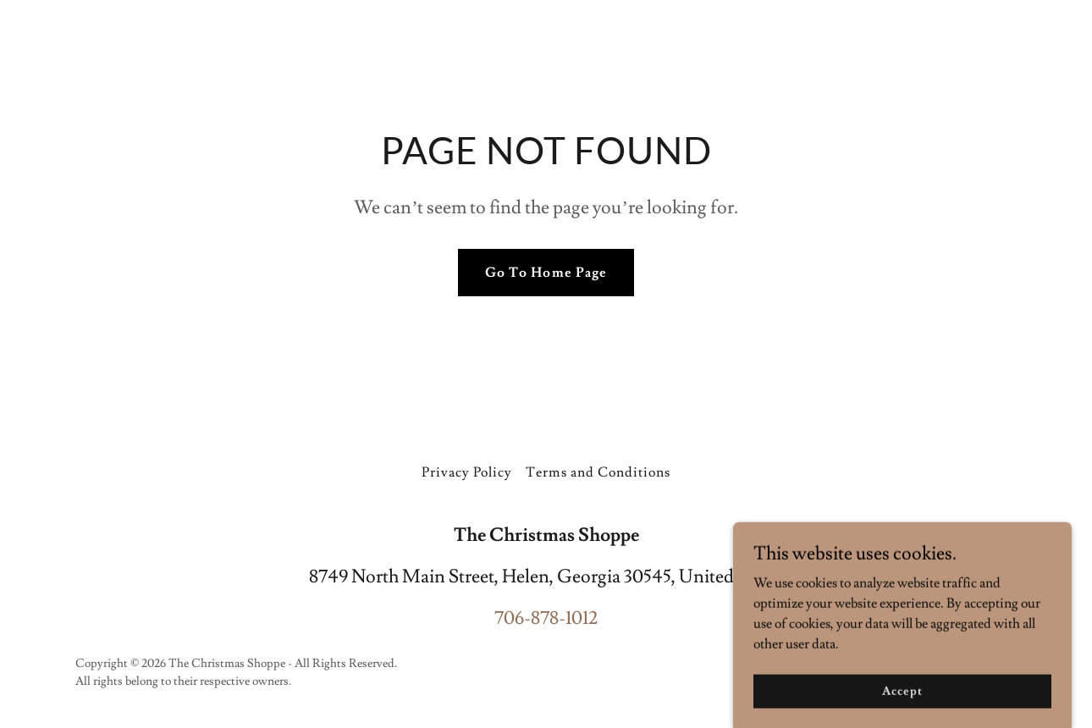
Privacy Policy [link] (467, 472)
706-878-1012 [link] (546, 618)
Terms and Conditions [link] (598, 472)
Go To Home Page (545, 272)
